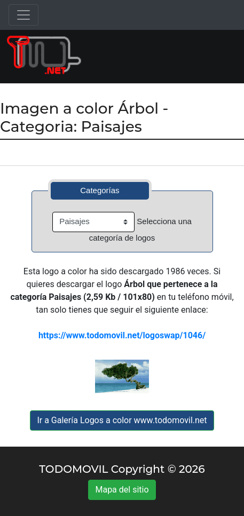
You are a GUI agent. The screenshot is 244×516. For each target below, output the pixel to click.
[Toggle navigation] (23, 15)
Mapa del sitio (121, 490)
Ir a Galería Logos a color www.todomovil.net (122, 420)
